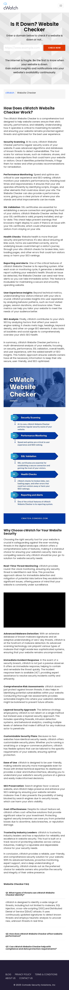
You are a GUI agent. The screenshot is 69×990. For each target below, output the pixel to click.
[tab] (34, 893)
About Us (10, 978)
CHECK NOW (54, 47)
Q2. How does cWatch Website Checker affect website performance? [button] (34, 935)
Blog (8, 974)
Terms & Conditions (46, 974)
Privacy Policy (23, 974)
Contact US (26, 978)
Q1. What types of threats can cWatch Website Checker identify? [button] (30, 893)
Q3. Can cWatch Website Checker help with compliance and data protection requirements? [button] (31, 947)
